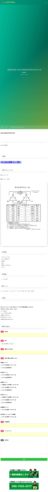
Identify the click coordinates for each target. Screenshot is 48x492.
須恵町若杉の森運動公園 (11, 162)
